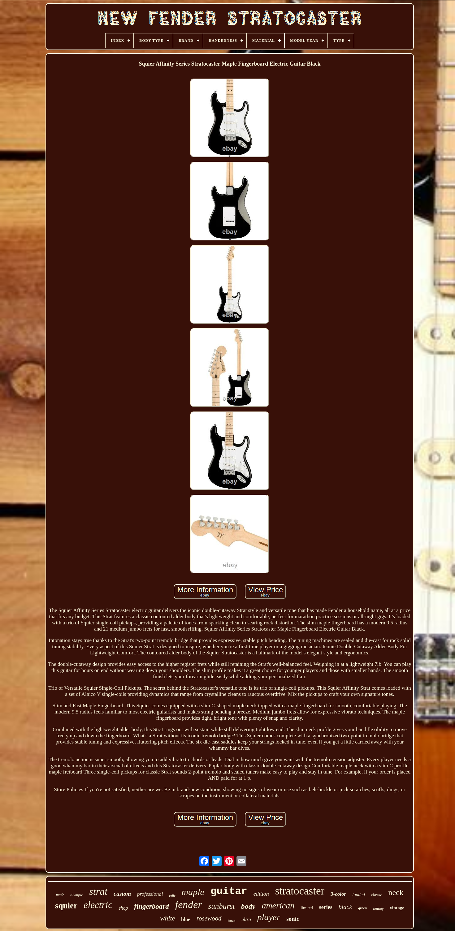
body (248, 906)
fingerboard (151, 906)
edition (261, 894)
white (167, 918)
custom (122, 893)
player (268, 917)
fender (188, 904)
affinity (378, 909)
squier (66, 905)
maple (193, 892)
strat (98, 891)
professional (150, 894)
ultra (246, 919)
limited (307, 908)
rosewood (209, 918)
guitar (228, 891)
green (362, 908)
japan (231, 920)
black (345, 906)
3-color (338, 894)
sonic (292, 919)
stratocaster (299, 891)
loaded (358, 894)
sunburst (221, 906)
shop (123, 908)
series (325, 907)
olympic (76, 894)
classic (376, 894)
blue (185, 919)
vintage (397, 907)
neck (395, 892)
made (60, 895)
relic (172, 895)
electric (98, 904)
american (278, 905)
